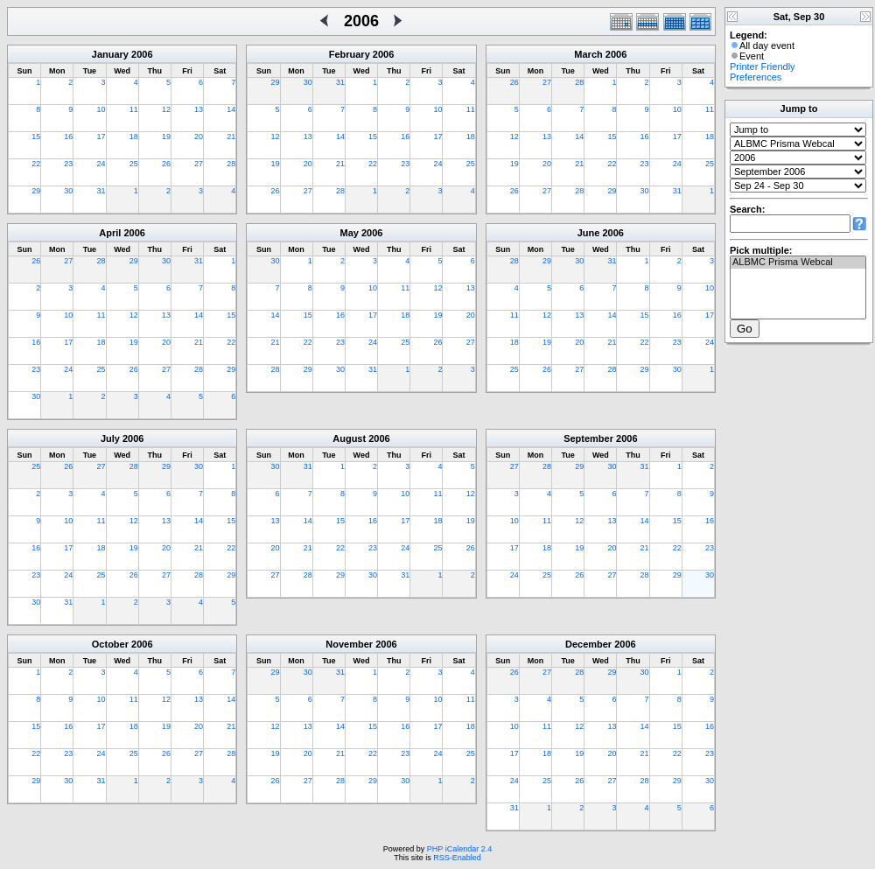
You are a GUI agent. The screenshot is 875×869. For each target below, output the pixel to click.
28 (231, 163)
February (349, 54)
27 (198, 163)
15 (36, 136)
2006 (141, 54)
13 (198, 109)
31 (101, 190)
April (110, 233)
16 (68, 136)
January (110, 54)
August (349, 438)
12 (166, 109)
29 (36, 190)
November (349, 644)
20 (198, 136)
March (588, 54)
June (589, 233)
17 (101, 136)
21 (231, 136)
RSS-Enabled (457, 857)
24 (101, 163)
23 (68, 163)
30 (68, 190)
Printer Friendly (762, 66)
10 (101, 109)
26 (166, 163)
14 (231, 109)
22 (36, 163)
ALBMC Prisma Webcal (798, 262)
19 (166, 136)
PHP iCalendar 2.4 (459, 848)
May (349, 233)
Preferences (755, 77)
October (110, 644)
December (588, 644)
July (110, 438)
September (588, 438)
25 (134, 163)
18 (134, 136)
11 (134, 109)
